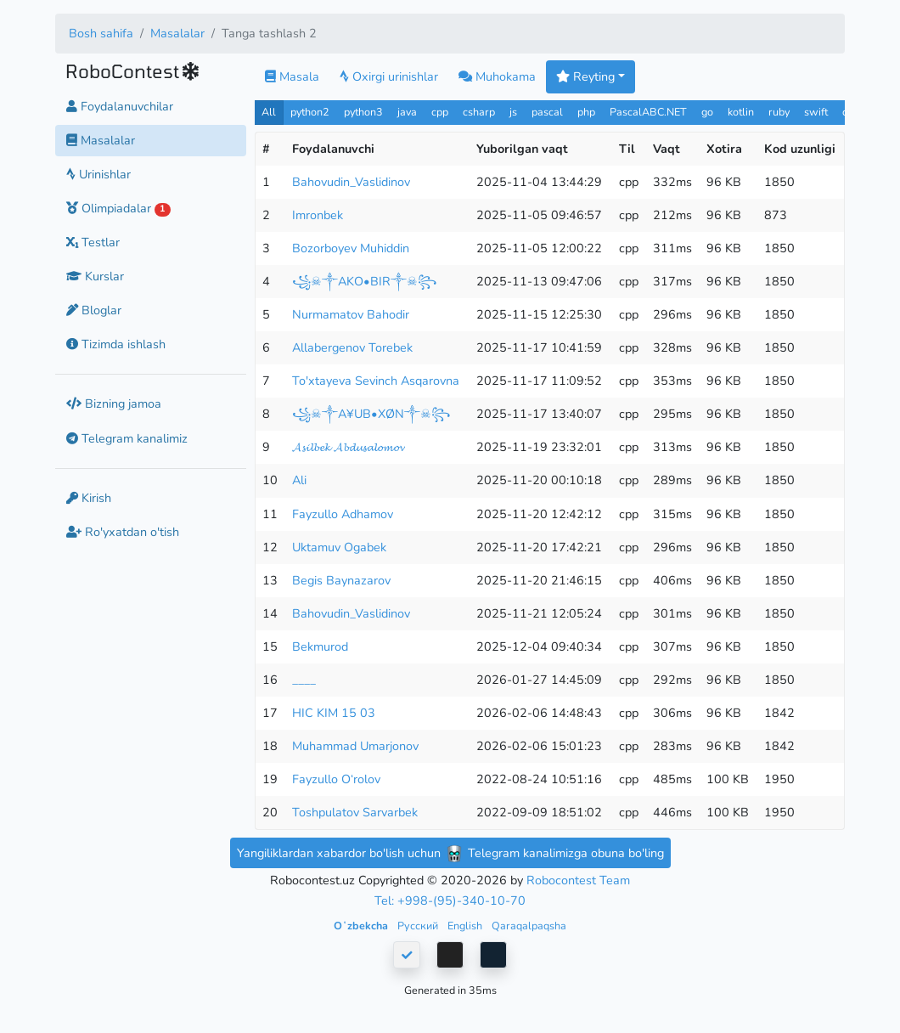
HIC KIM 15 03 (333, 712)
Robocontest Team (578, 880)
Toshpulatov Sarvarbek (355, 812)
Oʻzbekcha (362, 925)
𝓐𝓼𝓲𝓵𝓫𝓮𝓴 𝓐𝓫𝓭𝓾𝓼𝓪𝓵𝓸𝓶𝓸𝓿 (348, 446)
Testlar (93, 242)
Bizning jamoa (113, 403)
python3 (363, 111)
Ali (299, 479)
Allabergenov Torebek (352, 347)
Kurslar (95, 276)
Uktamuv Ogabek (339, 547)
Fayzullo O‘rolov (336, 779)
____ (304, 679)
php (586, 111)
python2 (309, 111)
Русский (419, 925)
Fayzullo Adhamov (342, 513)
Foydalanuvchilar (119, 106)
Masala (292, 76)
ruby (779, 111)
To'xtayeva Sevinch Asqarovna (375, 380)
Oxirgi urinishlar (389, 76)
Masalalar (177, 33)
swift (816, 111)
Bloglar (93, 310)
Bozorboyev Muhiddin (350, 248)
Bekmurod (320, 646)
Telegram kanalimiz (127, 438)
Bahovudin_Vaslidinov (351, 181)
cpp (439, 111)
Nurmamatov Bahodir (350, 314)
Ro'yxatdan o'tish (122, 531)
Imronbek (317, 214)
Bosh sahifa (101, 33)
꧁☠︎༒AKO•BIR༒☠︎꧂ (364, 281)
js (514, 111)
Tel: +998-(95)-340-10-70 (450, 900)
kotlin (741, 111)
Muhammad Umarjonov (355, 745)
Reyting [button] (585, 76)
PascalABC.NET (648, 111)
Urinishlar (98, 174)
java (407, 111)
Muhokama (497, 76)
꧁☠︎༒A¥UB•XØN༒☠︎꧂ (371, 413)
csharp (479, 111)
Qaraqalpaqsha (529, 925)
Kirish (88, 497)
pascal (547, 111)
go (707, 111)
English (466, 925)
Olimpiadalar (118, 208)
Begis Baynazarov (341, 580)
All (269, 111)
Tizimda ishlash (116, 344)
